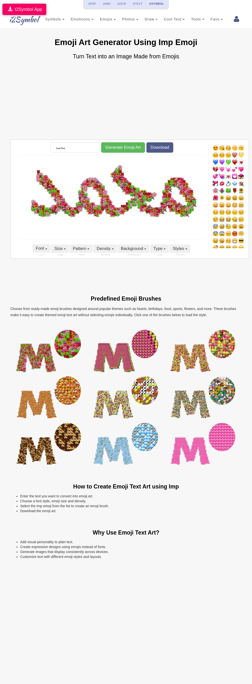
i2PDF (92, 3)
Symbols (50, 19)
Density (104, 248)
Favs (212, 19)
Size (60, 248)
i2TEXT (137, 3)
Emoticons (77, 19)
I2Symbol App (24, 9)
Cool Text (169, 19)
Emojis (103, 19)
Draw (146, 19)
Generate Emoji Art (123, 147)
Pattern (81, 248)
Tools (193, 19)
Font (41, 248)
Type (159, 248)
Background (133, 248)
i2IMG (107, 3)
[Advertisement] (126, 100)
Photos (125, 19)
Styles (180, 248)
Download (160, 147)
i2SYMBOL (156, 3)
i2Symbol (20, 19)
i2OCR (121, 3)
